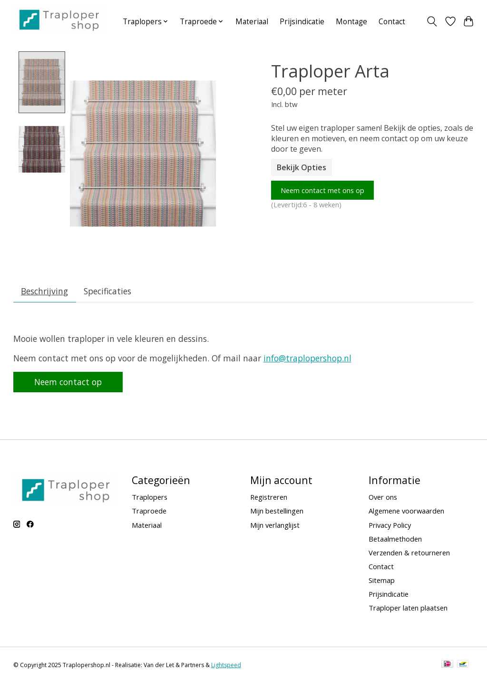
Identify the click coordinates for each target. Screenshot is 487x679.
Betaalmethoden (395, 540)
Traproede (149, 512)
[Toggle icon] (431, 21)
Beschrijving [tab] (44, 293)
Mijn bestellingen (276, 512)
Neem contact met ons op (322, 190)
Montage (351, 22)
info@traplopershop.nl (307, 360)
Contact (392, 22)
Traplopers (149, 499)
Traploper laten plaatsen (408, 609)
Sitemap (382, 582)
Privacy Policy (390, 526)
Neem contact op (68, 383)
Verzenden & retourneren (409, 554)
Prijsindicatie (302, 22)
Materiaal (251, 22)
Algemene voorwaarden (406, 512)
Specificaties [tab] (107, 293)
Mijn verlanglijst (275, 526)
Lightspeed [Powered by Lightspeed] (226, 667)
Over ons (383, 499)
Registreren (268, 499)
